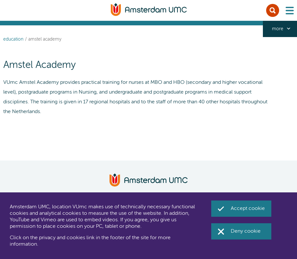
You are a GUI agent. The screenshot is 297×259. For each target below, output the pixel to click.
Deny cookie (246, 231)
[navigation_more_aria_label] (280, 29)
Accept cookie (248, 208)
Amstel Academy (44, 39)
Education (13, 39)
